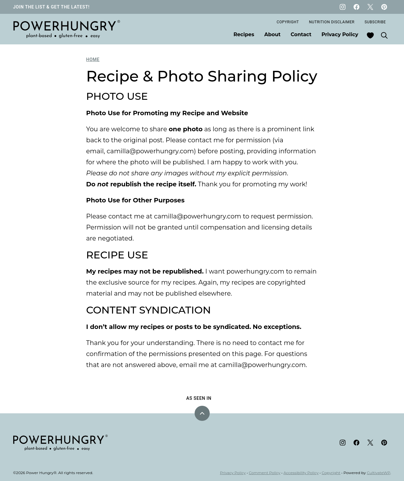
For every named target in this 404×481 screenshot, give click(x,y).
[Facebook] (356, 7)
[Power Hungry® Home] (66, 29)
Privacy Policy (339, 34)
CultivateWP (378, 472)
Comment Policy (264, 472)
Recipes (244, 34)
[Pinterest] (384, 7)
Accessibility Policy (301, 472)
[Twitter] (370, 7)
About (272, 34)
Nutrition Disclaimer (332, 22)
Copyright (288, 22)
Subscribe (375, 22)
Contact (301, 34)
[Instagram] (343, 7)
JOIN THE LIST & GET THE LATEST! (51, 6)
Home (93, 59)
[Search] (384, 35)
